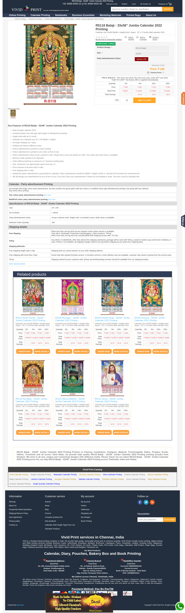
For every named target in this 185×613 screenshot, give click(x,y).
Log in (134, 4)
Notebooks (61, 15)
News (47, 506)
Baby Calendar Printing (157, 479)
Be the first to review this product (109, 40)
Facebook (139, 502)
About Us (151, 15)
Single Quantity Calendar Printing (46, 484)
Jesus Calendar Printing (135, 479)
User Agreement (15, 517)
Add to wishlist (131, 38)
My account (85, 502)
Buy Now (47, 195)
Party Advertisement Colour (109, 58)
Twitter (146, 502)
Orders (83, 506)
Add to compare (143, 37)
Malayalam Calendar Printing (65, 475)
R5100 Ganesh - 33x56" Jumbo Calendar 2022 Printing (149, 319)
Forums (48, 513)
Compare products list (53, 517)
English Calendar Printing (41, 475)
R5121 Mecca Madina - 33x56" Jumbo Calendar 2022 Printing (70, 400)
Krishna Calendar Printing (134, 475)
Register (124, 4)
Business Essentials (83, 15)
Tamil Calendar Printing (19, 475)
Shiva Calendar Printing (112, 475)
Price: (153, 68)
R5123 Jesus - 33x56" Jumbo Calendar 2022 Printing (109, 400)
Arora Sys (20, 605)
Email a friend (156, 37)
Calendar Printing (40, 15)
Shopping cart (86, 513)
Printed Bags (133, 15)
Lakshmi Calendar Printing (41, 479)
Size (99, 53)
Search (48, 502)
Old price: (155, 65)
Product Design (104, 47)
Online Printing (17, 15)
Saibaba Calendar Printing (89, 479)
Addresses (85, 509)
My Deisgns (85, 517)
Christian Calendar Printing (113, 479)
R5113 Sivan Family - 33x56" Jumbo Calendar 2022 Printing (30, 319)
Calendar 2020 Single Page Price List (60, 525)
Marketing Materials (110, 15)
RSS (152, 502)
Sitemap (12, 502)
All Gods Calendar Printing (89, 475)
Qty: (117, 100)
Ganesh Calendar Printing (157, 475)
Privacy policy (14, 521)
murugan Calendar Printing (65, 479)
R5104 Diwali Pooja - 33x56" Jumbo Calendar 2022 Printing (112, 319)
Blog (47, 509)
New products (50, 521)
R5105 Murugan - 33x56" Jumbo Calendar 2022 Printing (71, 319)
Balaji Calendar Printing (19, 479)
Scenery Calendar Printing (20, 484)
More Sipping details (17, 264)
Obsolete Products (52, 529)
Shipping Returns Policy (18, 513)
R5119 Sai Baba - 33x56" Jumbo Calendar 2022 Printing (31, 400)
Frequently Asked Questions (20, 509)
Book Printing (86, 521)
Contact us (13, 525)
